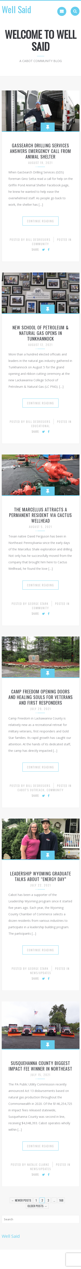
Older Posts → (37, 1206)
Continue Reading (40, 221)
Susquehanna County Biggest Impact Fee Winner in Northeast (40, 1066)
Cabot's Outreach (30, 790)
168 (61, 1200)
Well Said (16, 9)
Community (40, 244)
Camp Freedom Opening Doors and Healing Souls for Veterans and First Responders (40, 697)
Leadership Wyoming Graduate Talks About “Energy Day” (40, 876)
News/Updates (40, 973)
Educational (40, 426)
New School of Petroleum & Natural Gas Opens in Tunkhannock (41, 333)
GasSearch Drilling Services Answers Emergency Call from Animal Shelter (40, 151)
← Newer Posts (21, 1200)
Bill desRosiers (38, 239)
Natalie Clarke (38, 1164)
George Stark (38, 603)
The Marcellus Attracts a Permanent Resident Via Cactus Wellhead (40, 515)
